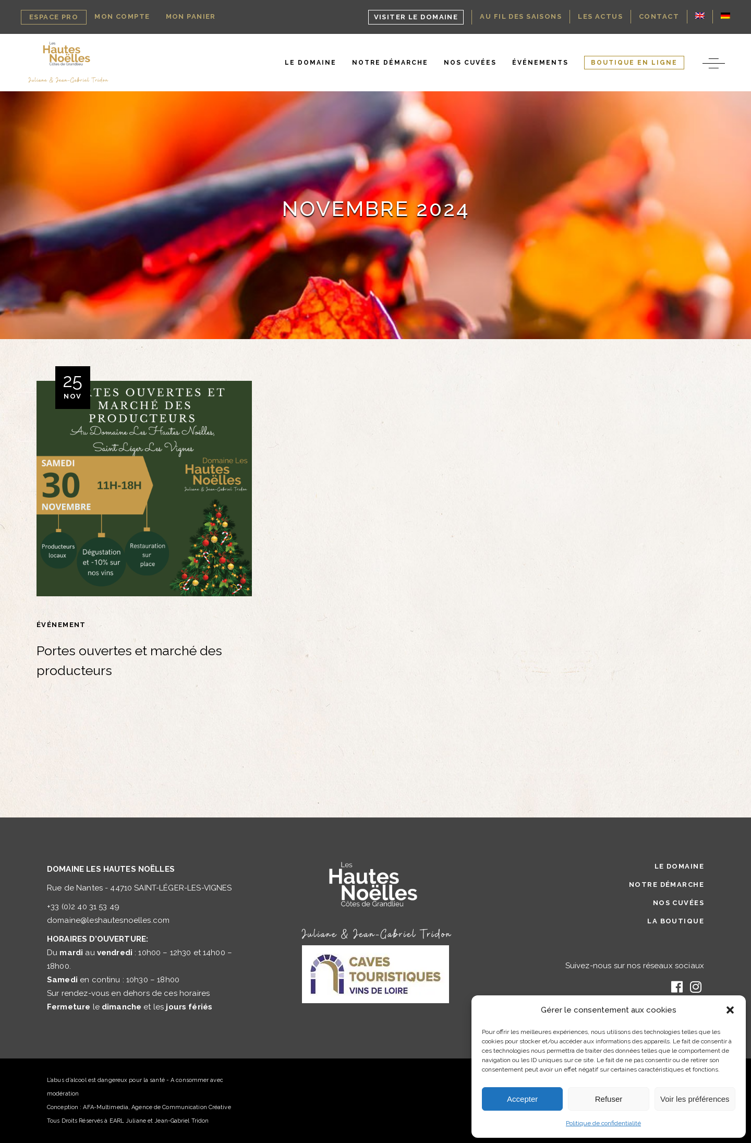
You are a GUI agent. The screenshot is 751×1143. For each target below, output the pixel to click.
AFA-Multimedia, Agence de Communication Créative (157, 1107)
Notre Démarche (666, 884)
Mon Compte (122, 16)
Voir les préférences (695, 1098)
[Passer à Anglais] (700, 16)
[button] (730, 1010)
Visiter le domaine (416, 17)
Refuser (609, 1098)
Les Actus (600, 16)
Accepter (522, 1098)
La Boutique (675, 921)
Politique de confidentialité (603, 1123)
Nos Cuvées (678, 903)
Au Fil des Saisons (521, 16)
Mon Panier (191, 16)
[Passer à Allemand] (725, 16)
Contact (659, 16)
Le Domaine (679, 866)
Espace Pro (53, 17)
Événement (61, 625)
